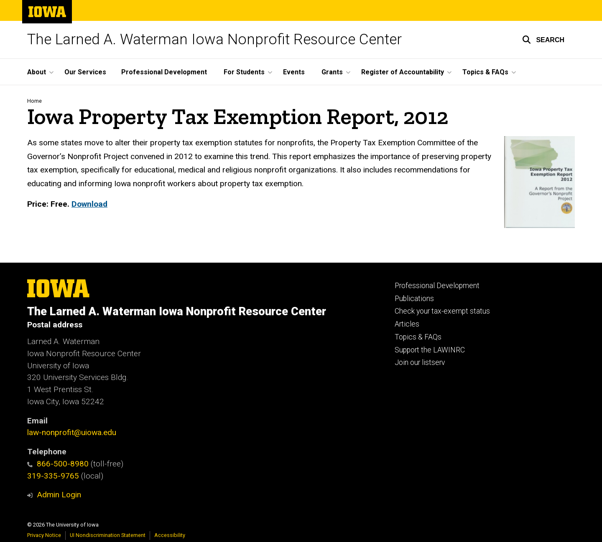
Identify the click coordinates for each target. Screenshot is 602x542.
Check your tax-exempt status (442, 311)
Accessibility (169, 535)
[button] (543, 39)
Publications (414, 298)
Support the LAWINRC (430, 350)
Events (294, 72)
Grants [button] (332, 72)
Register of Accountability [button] (402, 72)
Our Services (85, 72)
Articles (407, 324)
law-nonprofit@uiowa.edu (71, 432)
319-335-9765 (53, 476)
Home (34, 101)
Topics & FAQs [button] (485, 72)
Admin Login (59, 494)
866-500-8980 (58, 464)
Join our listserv (420, 362)
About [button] (36, 72)
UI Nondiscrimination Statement (107, 535)
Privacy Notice (44, 535)
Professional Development (164, 72)
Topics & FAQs (418, 337)
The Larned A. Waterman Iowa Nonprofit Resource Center (214, 39)
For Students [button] (244, 72)
